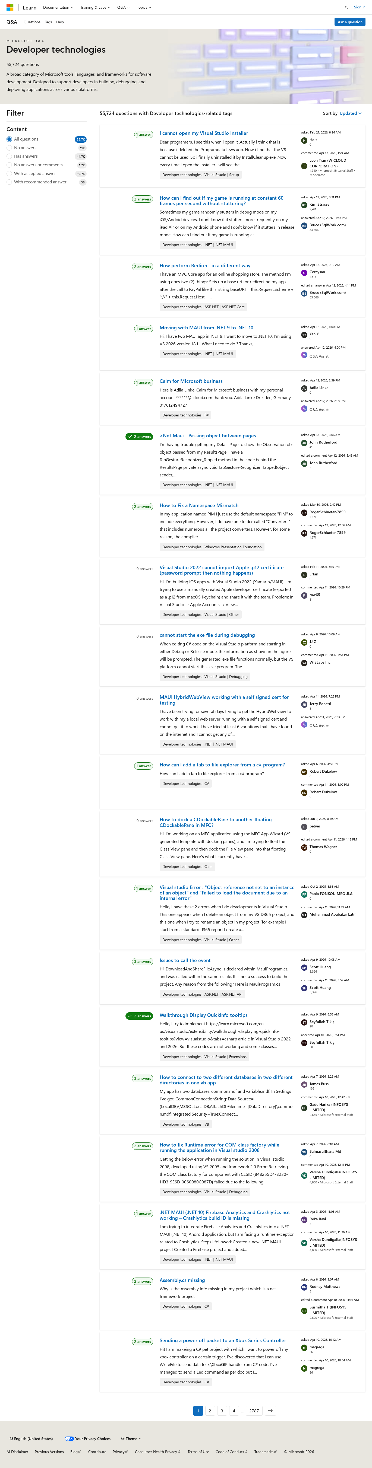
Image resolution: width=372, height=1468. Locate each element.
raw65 (315, 594)
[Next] (270, 1411)
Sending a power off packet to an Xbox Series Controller (223, 1340)
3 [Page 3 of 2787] (222, 1410)
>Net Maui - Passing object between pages (208, 435)
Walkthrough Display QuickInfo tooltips (204, 1015)
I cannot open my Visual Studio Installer (204, 133)
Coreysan (317, 271)
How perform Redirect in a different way (205, 265)
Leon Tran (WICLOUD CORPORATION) (328, 163)
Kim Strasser (320, 204)
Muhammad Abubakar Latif (333, 914)
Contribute (97, 1451)
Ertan (314, 574)
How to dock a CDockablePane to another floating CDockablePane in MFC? (216, 822)
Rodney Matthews (325, 1286)
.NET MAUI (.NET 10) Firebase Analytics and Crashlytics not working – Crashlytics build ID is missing (225, 1215)
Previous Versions (49, 1451)
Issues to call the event (185, 960)
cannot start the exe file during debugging (207, 635)
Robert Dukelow (323, 771)
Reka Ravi (318, 1218)
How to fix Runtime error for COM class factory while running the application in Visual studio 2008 (219, 1147)
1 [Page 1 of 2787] (198, 1410)
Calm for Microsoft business (191, 381)
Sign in (359, 6)
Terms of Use (198, 1451)
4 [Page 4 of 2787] (234, 1410)
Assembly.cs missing (182, 1280)
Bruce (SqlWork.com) (328, 224)
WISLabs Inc (320, 662)
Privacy (119, 1451)
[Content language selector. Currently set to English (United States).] (31, 1438)
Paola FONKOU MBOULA (331, 893)
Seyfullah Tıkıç (322, 1021)
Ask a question (350, 21)
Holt (313, 139)
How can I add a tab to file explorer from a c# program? (222, 764)
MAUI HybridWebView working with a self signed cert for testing (224, 700)
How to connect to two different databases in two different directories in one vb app (226, 1080)
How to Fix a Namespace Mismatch (199, 505)
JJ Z (313, 641)
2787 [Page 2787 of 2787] (254, 1410)
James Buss (319, 1083)
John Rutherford (323, 442)
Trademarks (263, 1451)
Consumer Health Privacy (156, 1451)
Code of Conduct (230, 1451)
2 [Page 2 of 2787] (210, 1410)
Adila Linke (319, 387)
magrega (317, 1346)
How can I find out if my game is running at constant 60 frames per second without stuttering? (221, 200)
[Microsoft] (10, 7)
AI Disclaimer (17, 1451)
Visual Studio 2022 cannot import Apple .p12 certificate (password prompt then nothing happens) (222, 570)
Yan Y (314, 333)
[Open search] (346, 7)
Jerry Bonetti (320, 703)
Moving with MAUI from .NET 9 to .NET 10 (206, 327)
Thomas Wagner (323, 846)
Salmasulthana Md (325, 1151)
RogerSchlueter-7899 (328, 511)
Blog (74, 1451)
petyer (315, 826)
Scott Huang (320, 966)
